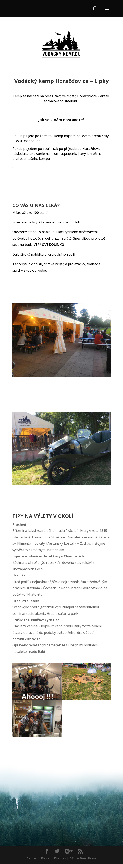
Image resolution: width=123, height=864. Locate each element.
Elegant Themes (53, 858)
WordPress (88, 858)
